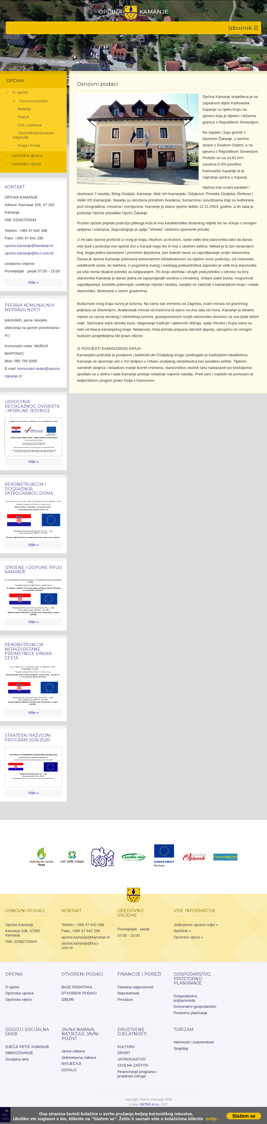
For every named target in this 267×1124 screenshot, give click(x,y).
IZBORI (67, 999)
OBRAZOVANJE (19, 1053)
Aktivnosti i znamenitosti (194, 1042)
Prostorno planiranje (190, 1013)
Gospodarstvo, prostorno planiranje (192, 979)
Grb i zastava (29, 125)
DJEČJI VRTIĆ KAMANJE (27, 1047)
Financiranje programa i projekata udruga (137, 1074)
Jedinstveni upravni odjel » (196, 925)
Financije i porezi (139, 974)
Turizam (184, 1029)
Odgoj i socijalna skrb (27, 1031)
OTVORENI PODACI (82, 974)
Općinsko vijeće (26, 163)
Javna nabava (73, 1051)
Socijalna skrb (17, 1059)
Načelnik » (182, 931)
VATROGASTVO (131, 1059)
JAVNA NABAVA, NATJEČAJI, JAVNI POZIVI (80, 1034)
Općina (15, 80)
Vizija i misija (29, 145)
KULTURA (126, 1047)
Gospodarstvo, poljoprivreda (186, 998)
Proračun (125, 999)
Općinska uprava (27, 155)
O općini (20, 92)
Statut (23, 117)
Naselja (24, 109)
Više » (33, 282)
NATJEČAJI (71, 1063)
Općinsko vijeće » (188, 937)
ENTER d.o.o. (150, 1104)
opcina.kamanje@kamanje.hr (29, 245)
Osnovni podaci (33, 101)
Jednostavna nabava (78, 1057)
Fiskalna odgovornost (135, 987)
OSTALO (69, 1070)
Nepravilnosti (128, 993)
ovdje (211, 1118)
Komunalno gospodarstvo (195, 1006)
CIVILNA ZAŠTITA (132, 1065)
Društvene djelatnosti (132, 1031)
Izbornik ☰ (243, 27)
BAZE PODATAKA (76, 987)
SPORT (123, 1053)
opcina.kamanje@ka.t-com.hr (29, 253)
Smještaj (181, 1048)
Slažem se (243, 1115)
